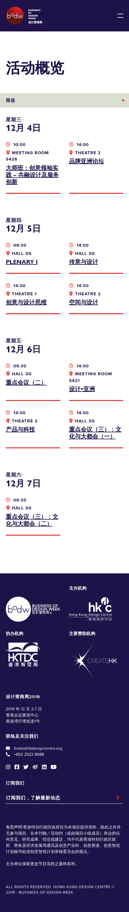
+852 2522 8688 (29, 754)
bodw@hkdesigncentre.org (38, 748)
